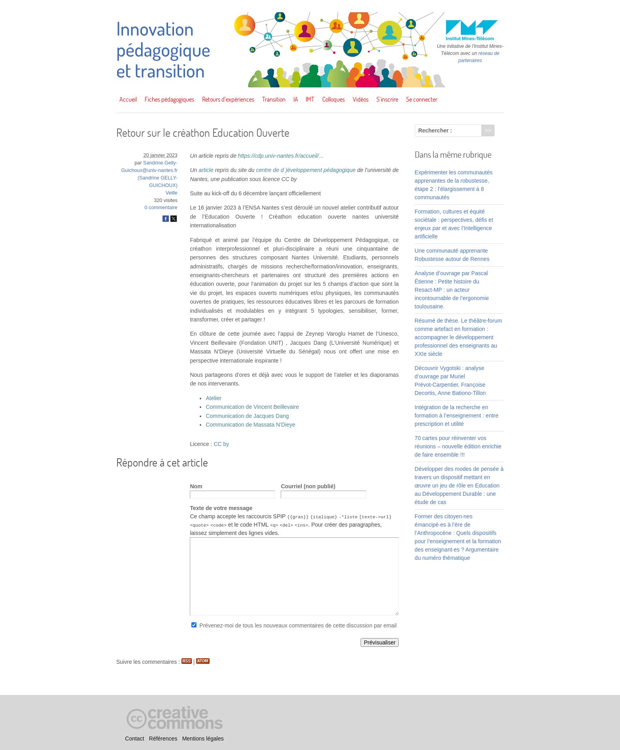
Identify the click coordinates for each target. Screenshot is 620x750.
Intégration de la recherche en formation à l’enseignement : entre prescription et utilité (457, 415)
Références (163, 738)
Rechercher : (435, 130)
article (205, 170)
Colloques (333, 99)
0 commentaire (161, 207)
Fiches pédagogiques (169, 99)
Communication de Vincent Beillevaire (252, 407)
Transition (273, 99)
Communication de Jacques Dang (247, 416)
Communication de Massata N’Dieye (250, 424)
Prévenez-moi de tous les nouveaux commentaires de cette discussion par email (298, 625)
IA (295, 99)
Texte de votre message (221, 508)
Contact (134, 738)
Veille (172, 193)
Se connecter (421, 99)
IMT (310, 99)
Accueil (128, 99)
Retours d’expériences (228, 99)
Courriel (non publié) (308, 486)
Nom (196, 486)
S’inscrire (387, 99)
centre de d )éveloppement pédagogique (305, 170)
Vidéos (361, 99)
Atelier (213, 398)
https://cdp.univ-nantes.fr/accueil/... (280, 156)
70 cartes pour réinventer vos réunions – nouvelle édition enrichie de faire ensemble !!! (458, 446)
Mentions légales (203, 738)
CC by (221, 444)
